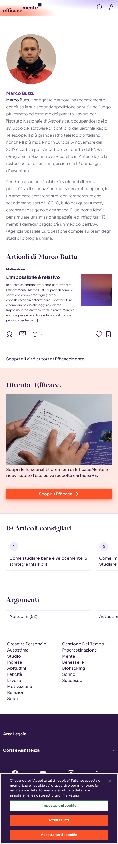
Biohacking (73, 668)
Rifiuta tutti (59, 823)
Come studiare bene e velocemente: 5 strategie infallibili (48, 561)
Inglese (14, 662)
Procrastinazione (79, 650)
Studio (14, 656)
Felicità (14, 674)
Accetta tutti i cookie (59, 837)
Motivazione (19, 686)
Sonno (68, 674)
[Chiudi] (109, 784)
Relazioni (16, 692)
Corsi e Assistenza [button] (21, 750)
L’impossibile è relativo (33, 277)
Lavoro (14, 680)
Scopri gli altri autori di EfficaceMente (45, 359)
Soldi (12, 698)
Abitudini (16, 668)
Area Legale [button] (14, 734)
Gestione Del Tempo (83, 644)
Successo (72, 680)
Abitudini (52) (23, 616)
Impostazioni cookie (59, 808)
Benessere (73, 662)
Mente (68, 656)
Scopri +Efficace (59, 494)
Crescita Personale (26, 644)
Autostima (17, 650)
